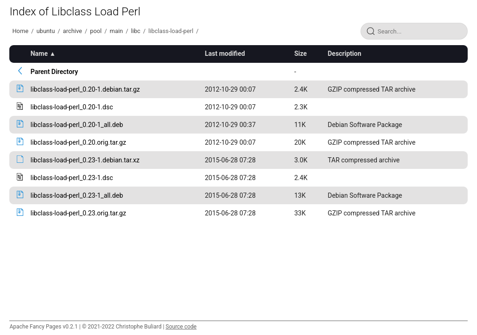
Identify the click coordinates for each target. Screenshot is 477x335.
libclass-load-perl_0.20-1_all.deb (76, 124)
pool (96, 30)
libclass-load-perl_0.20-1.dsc (71, 107)
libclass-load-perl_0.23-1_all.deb (76, 195)
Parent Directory (54, 71)
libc (135, 30)
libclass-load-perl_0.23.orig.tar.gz (78, 213)
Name (39, 53)
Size (300, 53)
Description (344, 53)
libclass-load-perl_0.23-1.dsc (71, 177)
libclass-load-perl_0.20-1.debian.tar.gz (85, 89)
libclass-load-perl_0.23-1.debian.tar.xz (84, 160)
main (116, 30)
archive (72, 30)
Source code (181, 326)
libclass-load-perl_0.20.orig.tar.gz (78, 142)
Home (20, 30)
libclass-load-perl (171, 30)
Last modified (225, 53)
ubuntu (45, 30)
